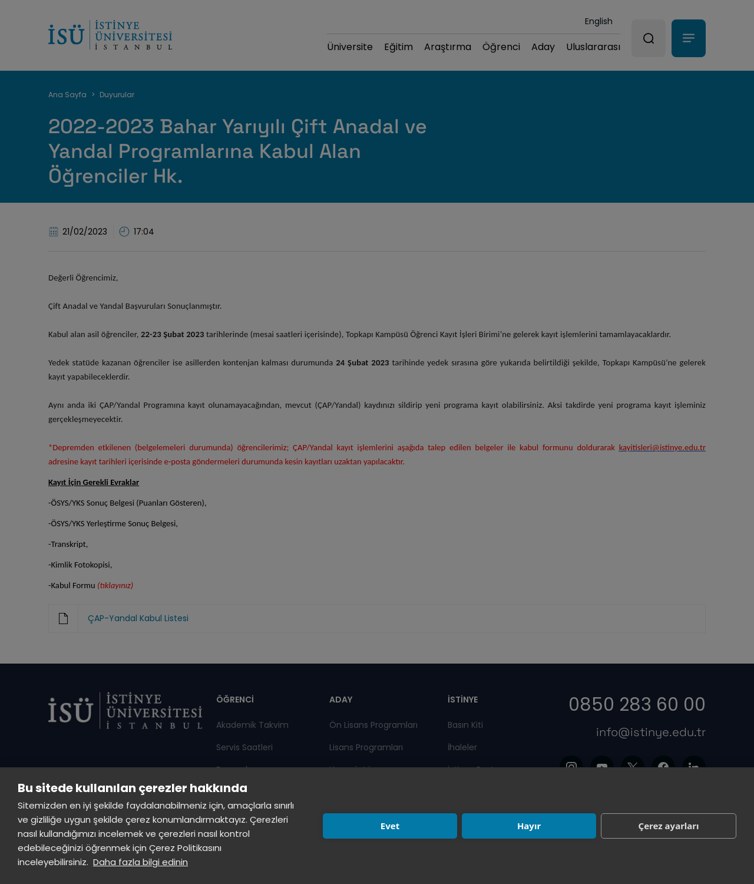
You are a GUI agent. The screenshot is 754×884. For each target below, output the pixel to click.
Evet (390, 826)
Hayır (529, 826)
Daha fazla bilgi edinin (140, 862)
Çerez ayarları (669, 826)
